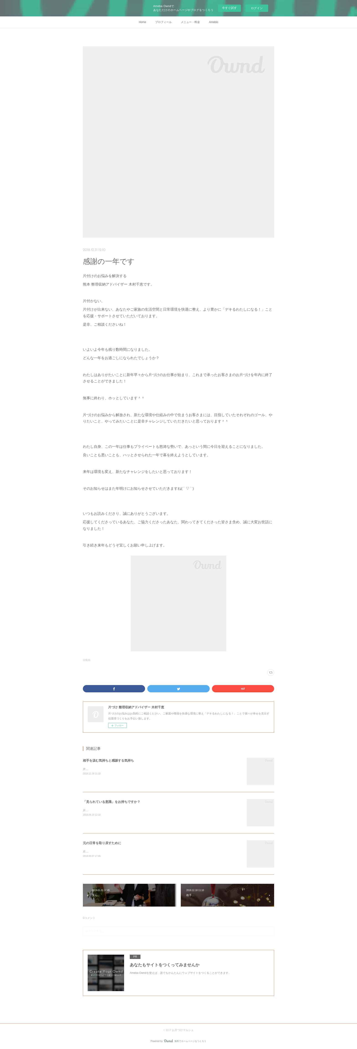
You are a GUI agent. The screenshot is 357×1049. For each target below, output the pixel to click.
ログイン (257, 8)
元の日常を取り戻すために (102, 843)
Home (142, 22)
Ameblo (213, 22)
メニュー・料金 (190, 22)
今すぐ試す (229, 8)
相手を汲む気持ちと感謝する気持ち (108, 760)
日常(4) (86, 660)
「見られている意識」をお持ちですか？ (111, 802)
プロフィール (163, 22)
